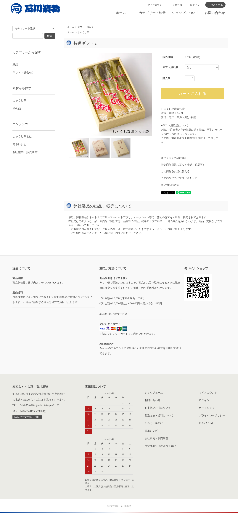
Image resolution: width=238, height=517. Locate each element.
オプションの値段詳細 (174, 158)
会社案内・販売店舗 (25, 152)
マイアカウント (155, 5)
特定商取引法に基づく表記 (160, 446)
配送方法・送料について (159, 415)
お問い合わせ (215, 13)
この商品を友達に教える (175, 171)
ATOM (209, 423)
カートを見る (207, 407)
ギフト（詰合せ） (87, 27)
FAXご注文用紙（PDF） (27, 417)
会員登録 (177, 5)
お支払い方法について (158, 407)
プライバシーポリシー (212, 415)
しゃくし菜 (83, 32)
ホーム (121, 13)
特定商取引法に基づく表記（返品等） (183, 164)
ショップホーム (154, 392)
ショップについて (185, 13)
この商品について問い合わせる (179, 178)
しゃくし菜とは (22, 136)
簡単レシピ (19, 144)
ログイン (195, 5)
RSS (201, 423)
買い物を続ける (170, 184)
